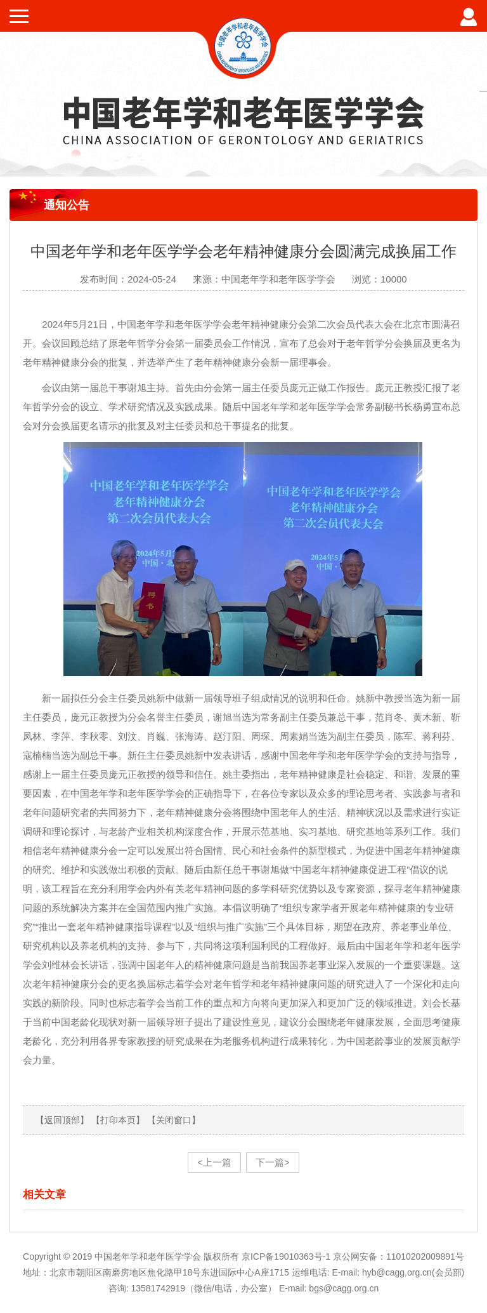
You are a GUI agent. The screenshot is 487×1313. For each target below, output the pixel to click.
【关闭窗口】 (173, 1120)
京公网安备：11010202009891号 (398, 1256)
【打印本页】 (118, 1120)
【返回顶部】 (62, 1120)
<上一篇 (214, 1162)
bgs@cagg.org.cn (344, 1288)
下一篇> (273, 1162)
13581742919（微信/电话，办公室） (203, 1288)
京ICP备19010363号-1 (287, 1256)
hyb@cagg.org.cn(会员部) (413, 1272)
